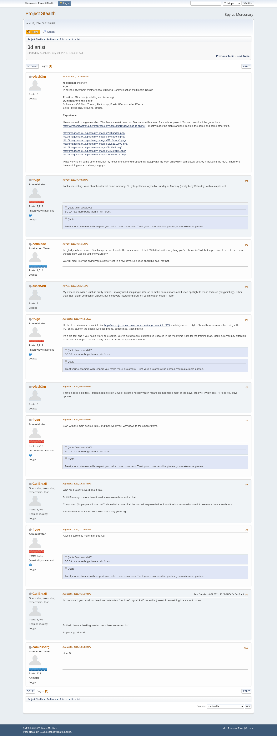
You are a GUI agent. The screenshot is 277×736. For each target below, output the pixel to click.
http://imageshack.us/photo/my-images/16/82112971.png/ (95, 143)
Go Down (32, 66)
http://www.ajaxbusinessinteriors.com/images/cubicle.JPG (137, 325)
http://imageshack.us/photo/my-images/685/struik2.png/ (94, 150)
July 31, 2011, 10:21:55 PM (75, 286)
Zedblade (39, 244)
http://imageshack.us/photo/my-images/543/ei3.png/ (92, 147)
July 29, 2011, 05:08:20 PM (75, 180)
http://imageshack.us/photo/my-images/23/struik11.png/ (94, 154)
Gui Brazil (39, 483)
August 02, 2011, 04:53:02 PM (77, 386)
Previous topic (225, 56)
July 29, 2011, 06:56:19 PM (75, 244)
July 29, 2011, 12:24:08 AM (75, 76)
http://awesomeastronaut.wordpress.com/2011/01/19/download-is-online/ (104, 125)
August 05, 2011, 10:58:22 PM (77, 647)
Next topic (243, 56)
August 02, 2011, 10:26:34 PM (77, 484)
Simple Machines (49, 728)
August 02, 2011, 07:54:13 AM (77, 319)
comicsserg (40, 647)
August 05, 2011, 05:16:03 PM (77, 594)
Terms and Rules (236, 728)
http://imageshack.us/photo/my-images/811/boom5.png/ (94, 140)
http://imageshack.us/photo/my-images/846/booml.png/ (94, 136)
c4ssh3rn (39, 76)
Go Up (30, 691)
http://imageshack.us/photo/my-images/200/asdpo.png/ (94, 133)
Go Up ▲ (249, 728)
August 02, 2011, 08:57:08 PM (77, 419)
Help (224, 728)
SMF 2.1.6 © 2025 (31, 728)
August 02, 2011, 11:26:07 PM (77, 529)
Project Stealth (40, 13)
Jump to (201, 706)
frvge (36, 180)
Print (246, 66)
